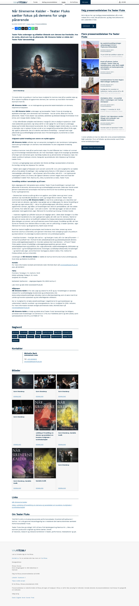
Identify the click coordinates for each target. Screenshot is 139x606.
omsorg (31, 332)
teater (39, 332)
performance (47, 332)
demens (15, 332)
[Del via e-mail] (36, 28)
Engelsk (18, 597)
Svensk (28, 597)
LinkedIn (14, 577)
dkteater (16, 340)
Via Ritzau (44, 558)
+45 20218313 (32, 359)
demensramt (56, 336)
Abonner (89, 26)
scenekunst (67, 332)
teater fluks (67, 336)
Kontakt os (15, 558)
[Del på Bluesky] (29, 28)
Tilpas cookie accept (18, 581)
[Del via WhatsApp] (32, 28)
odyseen (31, 336)
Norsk (23, 597)
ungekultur (46, 336)
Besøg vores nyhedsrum (93, 147)
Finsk (32, 597)
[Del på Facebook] (16, 28)
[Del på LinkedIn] (19, 28)
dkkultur (58, 332)
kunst (15, 336)
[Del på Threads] (26, 28)
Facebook (21, 577)
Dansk (14, 597)
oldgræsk (22, 336)
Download (17, 396)
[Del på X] (22, 28)
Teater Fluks (30, 24)
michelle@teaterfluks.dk (69, 265)
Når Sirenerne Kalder (19, 502)
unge (37, 336)
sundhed (24, 332)
